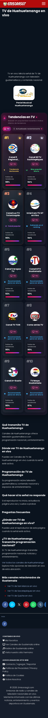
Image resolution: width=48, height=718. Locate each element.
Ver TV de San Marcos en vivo (22, 586)
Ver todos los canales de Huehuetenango (23, 562)
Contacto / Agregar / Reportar (19, 664)
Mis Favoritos (10, 640)
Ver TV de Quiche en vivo (19, 595)
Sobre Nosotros (12, 679)
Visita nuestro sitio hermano (18, 652)
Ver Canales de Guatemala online (21, 644)
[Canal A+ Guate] (13, 385)
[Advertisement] (24, 44)
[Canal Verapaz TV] (13, 273)
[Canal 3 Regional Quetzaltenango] (13, 161)
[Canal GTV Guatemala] (35, 273)
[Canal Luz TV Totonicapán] (13, 217)
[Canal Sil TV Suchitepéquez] (35, 161)
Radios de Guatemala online (18, 648)
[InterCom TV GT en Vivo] (35, 217)
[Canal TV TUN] (13, 329)
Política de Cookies (13, 675)
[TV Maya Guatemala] (35, 385)
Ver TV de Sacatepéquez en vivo (23, 590)
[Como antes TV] (35, 329)
